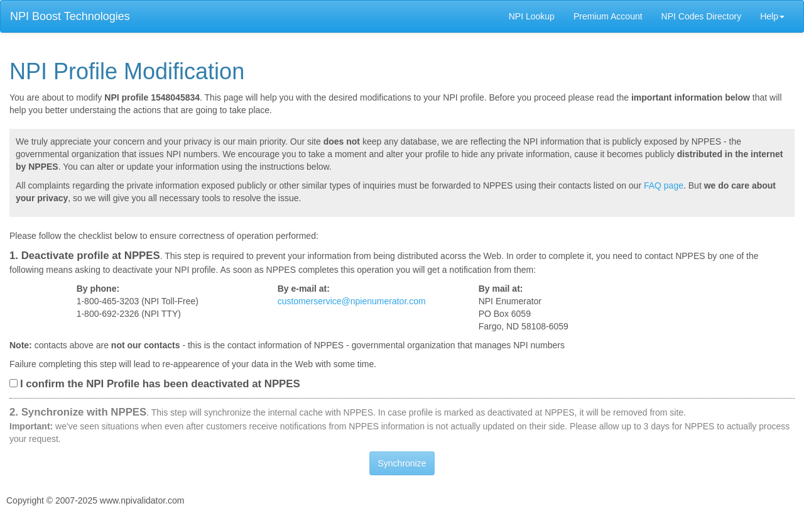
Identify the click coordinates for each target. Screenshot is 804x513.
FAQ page (663, 185)
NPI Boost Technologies (70, 16)
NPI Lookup (532, 16)
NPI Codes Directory (701, 16)
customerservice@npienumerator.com (352, 301)
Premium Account (608, 16)
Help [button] (772, 16)
